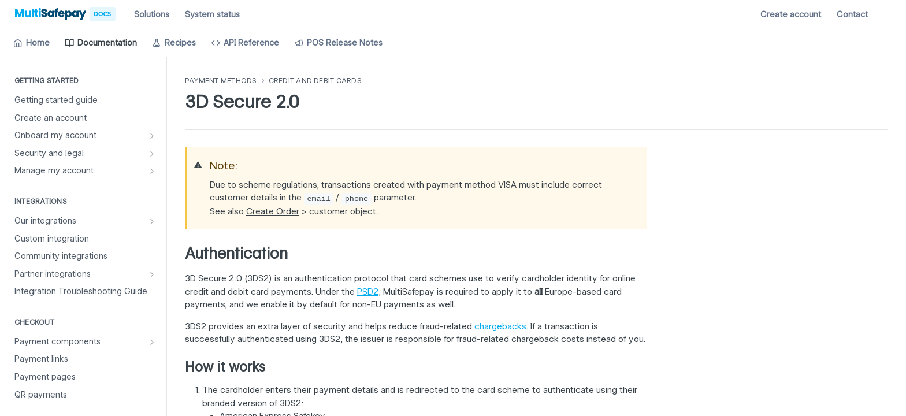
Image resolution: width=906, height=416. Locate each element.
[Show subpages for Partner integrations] (152, 274)
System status (212, 14)
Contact (852, 14)
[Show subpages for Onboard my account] (152, 135)
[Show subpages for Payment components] (152, 342)
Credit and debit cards (315, 80)
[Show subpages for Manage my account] (152, 171)
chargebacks (500, 326)
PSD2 (367, 292)
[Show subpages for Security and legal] (152, 153)
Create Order (272, 211)
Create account (790, 14)
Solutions (151, 14)
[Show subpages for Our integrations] (152, 221)
